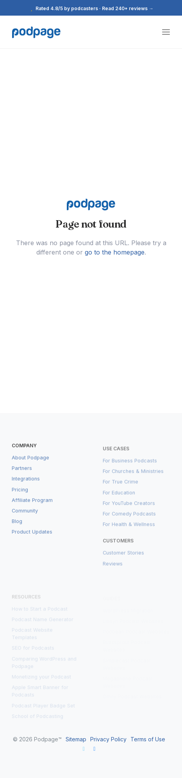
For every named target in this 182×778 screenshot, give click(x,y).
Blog (17, 526)
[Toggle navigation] (166, 32)
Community (25, 516)
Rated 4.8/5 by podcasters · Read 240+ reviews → (91, 8)
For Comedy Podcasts (129, 519)
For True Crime (120, 487)
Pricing (20, 495)
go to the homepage (115, 252)
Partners (22, 473)
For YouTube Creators (129, 508)
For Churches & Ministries (133, 476)
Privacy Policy (108, 739)
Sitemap (76, 739)
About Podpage (30, 463)
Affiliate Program (32, 505)
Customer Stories (123, 558)
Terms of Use (147, 739)
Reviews (113, 569)
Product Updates (32, 537)
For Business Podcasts (130, 466)
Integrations (26, 484)
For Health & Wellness (129, 529)
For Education (119, 498)
